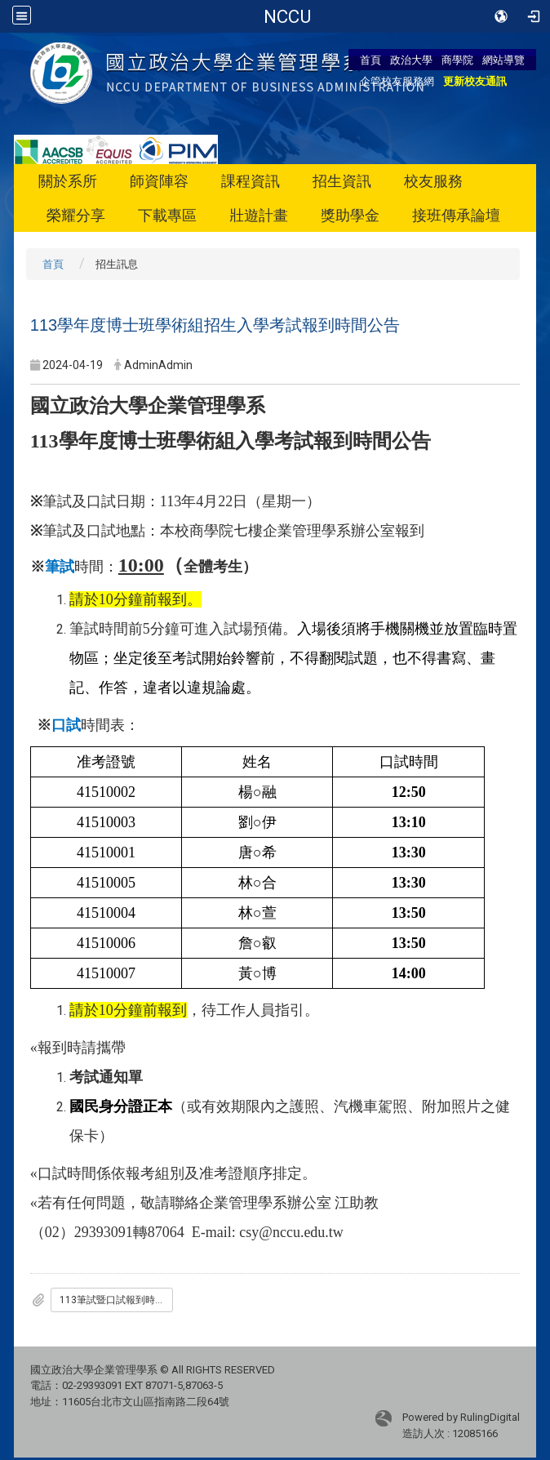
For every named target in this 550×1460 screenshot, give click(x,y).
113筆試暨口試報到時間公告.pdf (116, 1300)
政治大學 (411, 59)
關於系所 (67, 180)
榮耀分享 (76, 215)
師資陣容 (159, 180)
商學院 (457, 59)
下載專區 (167, 215)
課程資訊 (250, 180)
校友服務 (433, 180)
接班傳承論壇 (456, 215)
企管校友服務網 (397, 80)
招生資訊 (342, 180)
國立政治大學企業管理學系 (287, 16)
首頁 (370, 59)
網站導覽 (503, 59)
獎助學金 (350, 215)
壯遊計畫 (258, 215)
